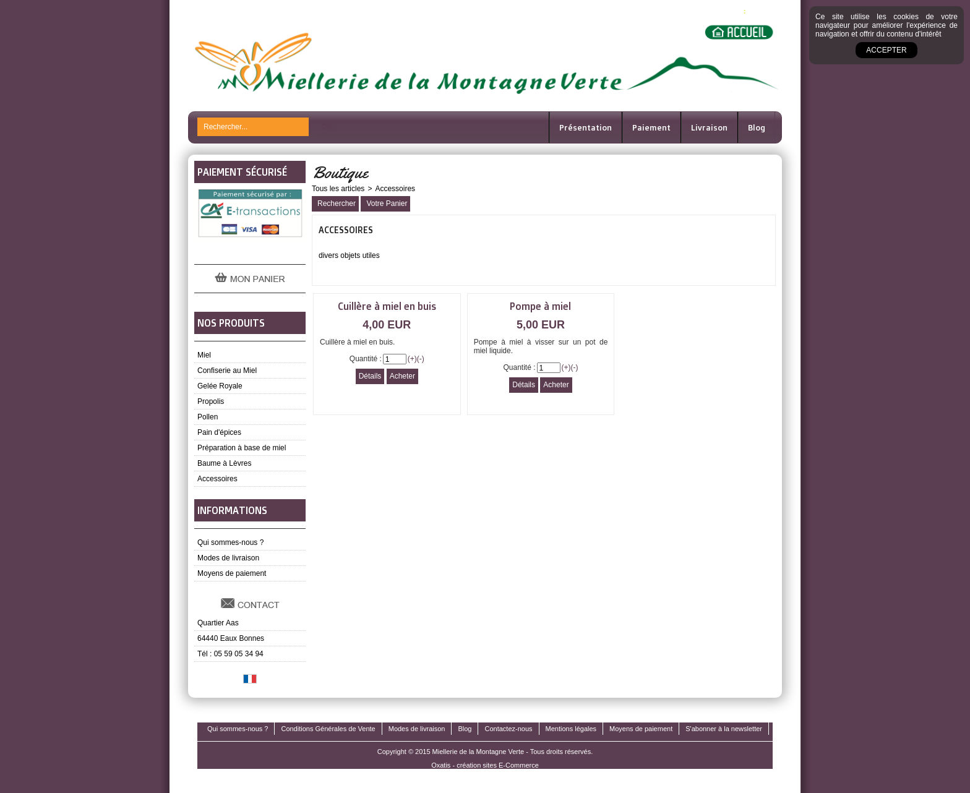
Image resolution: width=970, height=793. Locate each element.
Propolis (210, 401)
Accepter (886, 50)
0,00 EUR (763, 10)
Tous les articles (338, 188)
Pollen (207, 417)
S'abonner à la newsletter (723, 728)
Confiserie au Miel (227, 370)
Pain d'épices (219, 432)
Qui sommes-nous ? (230, 542)
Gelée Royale (219, 386)
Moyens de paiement (231, 573)
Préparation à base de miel (241, 448)
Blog (756, 127)
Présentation (585, 127)
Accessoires (217, 478)
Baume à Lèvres (224, 463)
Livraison (709, 127)
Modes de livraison (228, 558)
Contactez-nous (508, 728)
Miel (204, 355)
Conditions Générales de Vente (328, 728)
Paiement (651, 127)
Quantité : (366, 358)
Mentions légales (571, 728)
